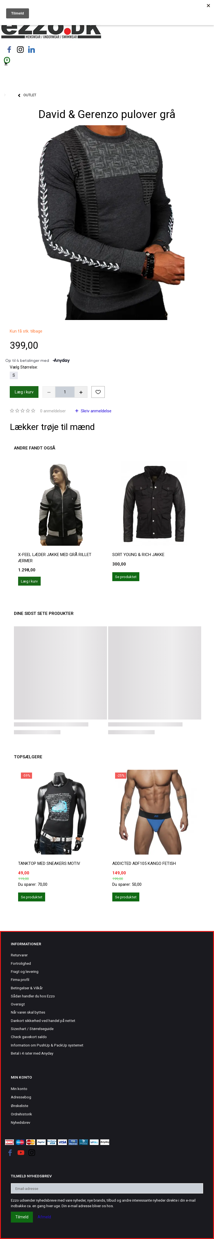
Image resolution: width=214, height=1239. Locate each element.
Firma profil (20, 979)
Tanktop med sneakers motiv (49, 863)
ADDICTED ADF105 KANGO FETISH (144, 863)
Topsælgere (28, 756)
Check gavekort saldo (29, 1036)
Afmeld (44, 1217)
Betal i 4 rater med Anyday (32, 1053)
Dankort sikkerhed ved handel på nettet (43, 1020)
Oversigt (18, 1004)
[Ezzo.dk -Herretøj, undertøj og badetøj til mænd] (51, 29)
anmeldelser (53, 410)
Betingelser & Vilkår (27, 988)
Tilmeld (21, 1217)
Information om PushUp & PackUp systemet (47, 1045)
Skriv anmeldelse (95, 410)
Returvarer (19, 955)
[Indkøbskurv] (107, 63)
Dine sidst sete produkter (44, 613)
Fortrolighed (21, 963)
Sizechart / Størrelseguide (32, 1028)
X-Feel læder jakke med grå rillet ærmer (54, 557)
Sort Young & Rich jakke (138, 554)
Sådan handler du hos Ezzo (33, 996)
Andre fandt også (34, 448)
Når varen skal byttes (28, 1012)
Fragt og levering (24, 971)
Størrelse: (24, 367)
